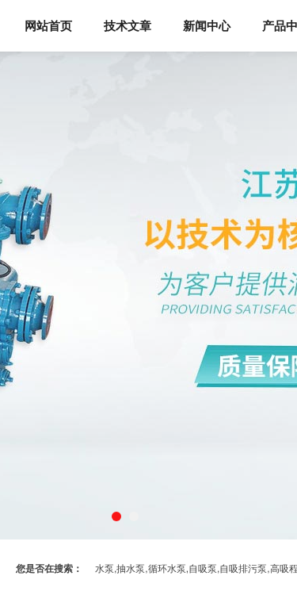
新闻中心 (206, 26)
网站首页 (48, 26)
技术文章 (127, 26)
